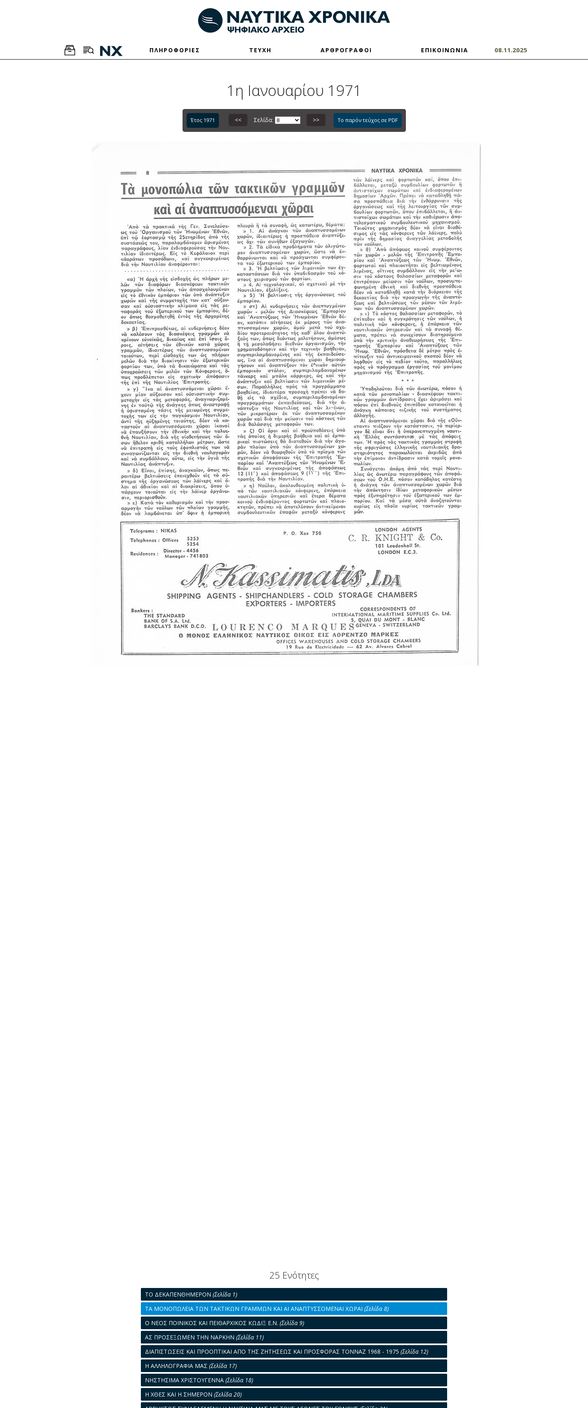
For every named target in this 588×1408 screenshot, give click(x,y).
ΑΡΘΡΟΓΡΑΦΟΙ (346, 50)
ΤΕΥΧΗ (260, 50)
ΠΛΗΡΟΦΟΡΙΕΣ (174, 50)
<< (238, 120)
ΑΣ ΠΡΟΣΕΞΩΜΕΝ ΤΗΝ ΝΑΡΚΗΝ (204, 1337)
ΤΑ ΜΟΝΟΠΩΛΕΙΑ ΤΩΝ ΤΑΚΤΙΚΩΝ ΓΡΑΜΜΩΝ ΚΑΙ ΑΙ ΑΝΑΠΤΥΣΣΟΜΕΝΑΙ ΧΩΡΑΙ (267, 1308)
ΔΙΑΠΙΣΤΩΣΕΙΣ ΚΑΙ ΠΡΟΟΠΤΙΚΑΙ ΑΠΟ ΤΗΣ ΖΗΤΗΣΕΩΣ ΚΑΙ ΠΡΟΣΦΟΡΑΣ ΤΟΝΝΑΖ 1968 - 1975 (286, 1351)
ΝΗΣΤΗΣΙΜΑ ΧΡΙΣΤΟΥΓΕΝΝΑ (199, 1380)
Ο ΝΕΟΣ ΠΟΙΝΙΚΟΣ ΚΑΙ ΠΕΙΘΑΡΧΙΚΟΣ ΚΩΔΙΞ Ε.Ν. (224, 1323)
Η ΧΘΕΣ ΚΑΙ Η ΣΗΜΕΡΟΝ (193, 1394)
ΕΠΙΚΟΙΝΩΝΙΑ (444, 50)
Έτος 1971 (203, 120)
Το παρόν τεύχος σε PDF (368, 120)
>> (316, 120)
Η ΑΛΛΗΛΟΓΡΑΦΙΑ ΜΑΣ (191, 1366)
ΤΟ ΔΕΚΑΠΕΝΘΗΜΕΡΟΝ (191, 1294)
